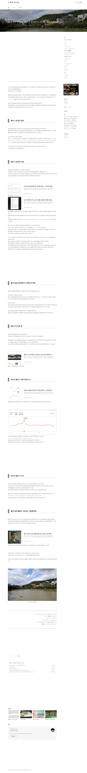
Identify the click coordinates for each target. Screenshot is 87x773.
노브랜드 (72, 127)
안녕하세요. (66, 103)
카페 (65, 120)
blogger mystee (67, 56)
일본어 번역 (74, 120)
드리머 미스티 (13, 2)
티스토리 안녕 (12, 667)
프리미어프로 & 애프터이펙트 (70, 54)
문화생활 (66, 70)
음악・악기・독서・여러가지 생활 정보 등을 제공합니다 (21, 733)
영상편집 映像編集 (67, 50)
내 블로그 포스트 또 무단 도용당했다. (16, 665)
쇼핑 (67, 116)
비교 (71, 121)
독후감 (66, 77)
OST (71, 128)
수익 (71, 125)
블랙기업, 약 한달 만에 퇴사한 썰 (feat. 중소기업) (19, 670)
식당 (73, 121)
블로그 (70, 120)
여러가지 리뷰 (67, 59)
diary (11, 663)
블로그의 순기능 (12, 668)
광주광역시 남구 (74, 118)
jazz (75, 121)
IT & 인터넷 (67, 65)
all (64, 37)
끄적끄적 (14, 663)
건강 (65, 61)
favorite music (67, 46)
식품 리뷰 (74, 125)
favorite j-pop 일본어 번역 (70, 48)
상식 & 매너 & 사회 (68, 63)
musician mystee (68, 39)
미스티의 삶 (67, 75)
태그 (14, 7)
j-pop (68, 121)
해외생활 (74, 128)
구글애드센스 (75, 116)
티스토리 (70, 116)
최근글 (65, 107)
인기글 (69, 107)
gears (66, 43)
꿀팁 (65, 66)
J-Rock (65, 128)
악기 (69, 127)
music (66, 45)
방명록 (20, 7)
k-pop (65, 121)
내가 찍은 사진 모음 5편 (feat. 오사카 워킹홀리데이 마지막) (21, 672)
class (66, 41)
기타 (68, 123)
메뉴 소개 (65, 101)
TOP (78, 770)
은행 (75, 127)
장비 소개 (65, 127)
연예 (65, 68)
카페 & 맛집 (67, 58)
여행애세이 (71, 123)
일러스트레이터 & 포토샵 (69, 52)
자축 (67, 120)
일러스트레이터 (67, 125)
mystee (68, 118)
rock (68, 128)
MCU (65, 116)
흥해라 (65, 118)
